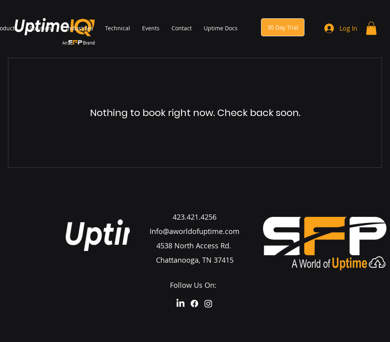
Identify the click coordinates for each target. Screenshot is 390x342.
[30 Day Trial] (282, 27)
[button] (371, 28)
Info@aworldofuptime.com (195, 231)
